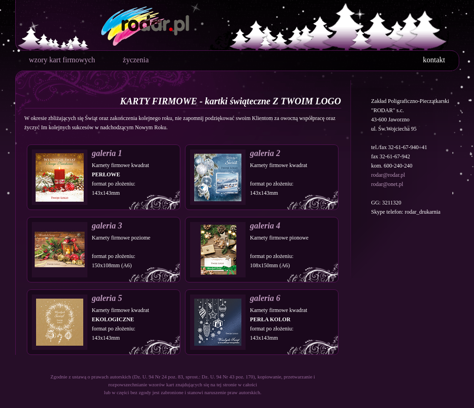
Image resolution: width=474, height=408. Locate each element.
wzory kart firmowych (62, 60)
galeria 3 (107, 225)
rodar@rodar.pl (388, 175)
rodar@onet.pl (387, 184)
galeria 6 (265, 298)
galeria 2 (265, 153)
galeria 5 (107, 298)
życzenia (136, 60)
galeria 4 (265, 225)
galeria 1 (107, 153)
